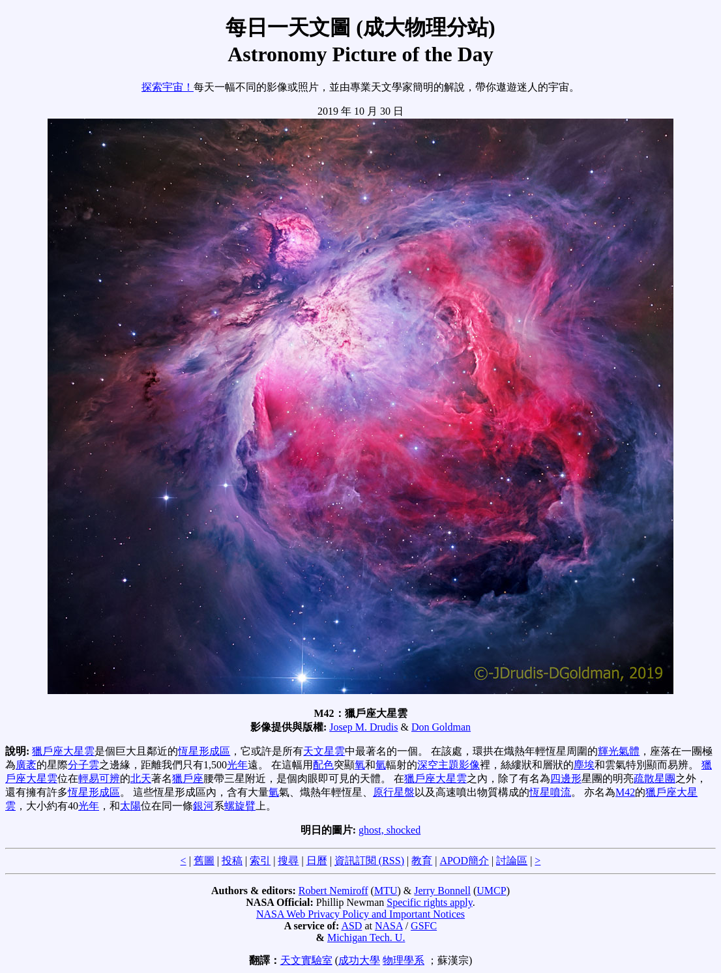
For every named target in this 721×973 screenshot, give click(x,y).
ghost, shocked (389, 829)
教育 (421, 860)
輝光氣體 (619, 751)
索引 (260, 860)
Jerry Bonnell (442, 890)
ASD (351, 925)
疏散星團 (654, 778)
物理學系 (403, 960)
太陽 (130, 805)
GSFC (424, 925)
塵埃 (584, 764)
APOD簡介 (464, 860)
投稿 (232, 860)
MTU (386, 890)
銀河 (203, 805)
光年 (237, 764)
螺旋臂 (240, 805)
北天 (140, 778)
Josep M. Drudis (363, 727)
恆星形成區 (204, 751)
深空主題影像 (448, 764)
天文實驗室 (306, 960)
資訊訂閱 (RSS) (369, 860)
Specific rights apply (429, 902)
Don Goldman (441, 727)
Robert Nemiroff (333, 890)
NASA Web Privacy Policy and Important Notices (360, 914)
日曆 (316, 860)
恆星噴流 (550, 792)
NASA (389, 925)
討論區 (511, 860)
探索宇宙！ (167, 87)
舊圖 (204, 860)
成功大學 (359, 960)
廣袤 (26, 764)
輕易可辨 (99, 778)
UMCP (491, 890)
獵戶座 (187, 778)
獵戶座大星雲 (63, 751)
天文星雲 (324, 751)
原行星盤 (394, 792)
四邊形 (565, 778)
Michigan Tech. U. (366, 937)
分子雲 (83, 764)
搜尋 (288, 860)
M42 (625, 792)
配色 (323, 764)
